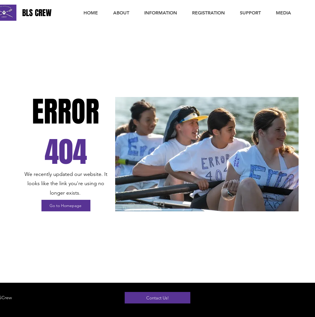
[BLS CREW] (41, 12)
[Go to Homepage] (65, 205)
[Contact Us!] (157, 297)
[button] (121, 13)
